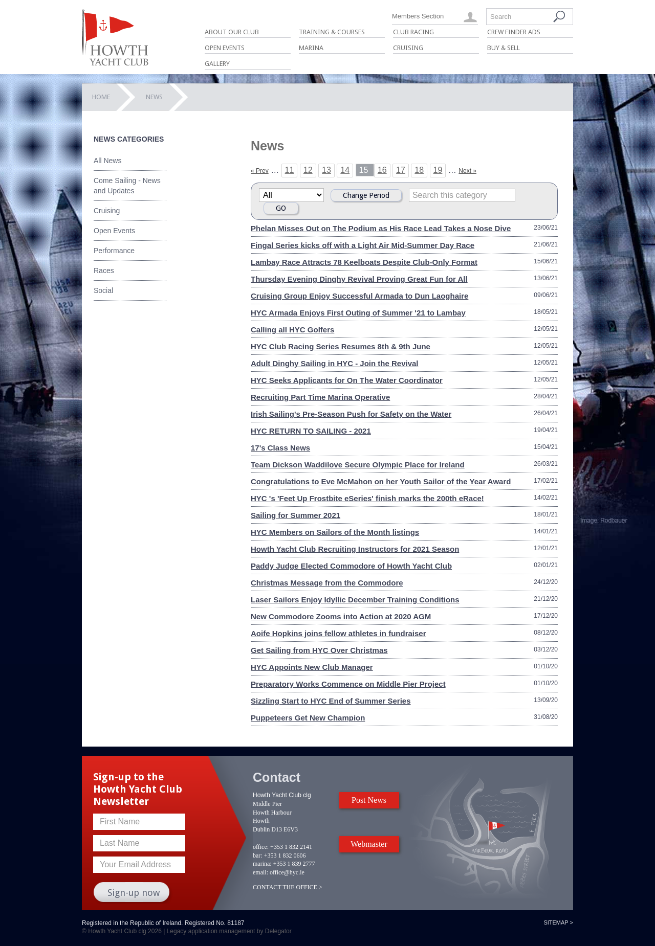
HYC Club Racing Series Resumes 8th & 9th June (340, 346)
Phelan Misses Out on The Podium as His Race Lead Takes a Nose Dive (381, 228)
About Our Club (232, 32)
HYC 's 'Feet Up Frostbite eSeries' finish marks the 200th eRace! (367, 498)
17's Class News (280, 447)
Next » (467, 170)
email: (260, 872)
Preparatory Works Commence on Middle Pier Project (348, 684)
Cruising (408, 48)
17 (400, 170)
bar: (258, 855)
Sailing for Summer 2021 (295, 515)
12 (308, 170)
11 (289, 170)
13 (326, 170)
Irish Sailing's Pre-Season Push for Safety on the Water (351, 414)
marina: (262, 863)
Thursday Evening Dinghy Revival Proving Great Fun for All (359, 279)
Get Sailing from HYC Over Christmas (319, 650)
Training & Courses (332, 32)
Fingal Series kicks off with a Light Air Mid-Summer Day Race (362, 245)
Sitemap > (558, 922)
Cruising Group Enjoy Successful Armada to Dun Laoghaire (359, 295)
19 (438, 170)
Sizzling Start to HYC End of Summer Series (331, 700)
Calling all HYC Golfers (292, 329)
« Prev (260, 170)
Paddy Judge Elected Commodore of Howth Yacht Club (351, 565)
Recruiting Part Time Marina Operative (320, 397)
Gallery (217, 63)
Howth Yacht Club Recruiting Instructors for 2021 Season (355, 549)
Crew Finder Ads (513, 32)
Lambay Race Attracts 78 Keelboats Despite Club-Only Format (364, 262)
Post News (369, 800)
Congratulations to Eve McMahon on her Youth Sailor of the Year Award (381, 481)
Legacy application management (211, 931)
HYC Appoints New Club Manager (312, 667)
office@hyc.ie (287, 872)
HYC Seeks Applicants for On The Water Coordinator (347, 380)
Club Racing (413, 32)
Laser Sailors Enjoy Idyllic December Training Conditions (355, 599)
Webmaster (369, 844)
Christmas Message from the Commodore (327, 582)
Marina (311, 48)
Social (103, 290)
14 (345, 170)
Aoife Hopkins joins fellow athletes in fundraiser (338, 633)
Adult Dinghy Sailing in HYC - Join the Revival (335, 363)
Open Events (225, 48)
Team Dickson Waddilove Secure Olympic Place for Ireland (358, 464)
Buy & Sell (503, 48)
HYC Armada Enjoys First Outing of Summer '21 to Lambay (358, 312)
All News (107, 160)
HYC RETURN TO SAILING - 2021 (311, 430)
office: (261, 846)
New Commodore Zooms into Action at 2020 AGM (341, 616)
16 (382, 170)
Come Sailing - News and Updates (127, 185)
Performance (114, 250)
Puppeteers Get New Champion (308, 717)
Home (101, 97)
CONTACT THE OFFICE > (287, 887)
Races (104, 270)
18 (419, 170)
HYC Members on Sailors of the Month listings (335, 532)
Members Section (418, 16)
